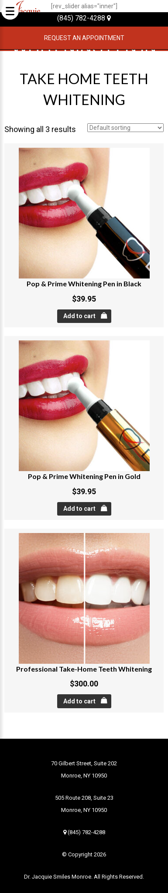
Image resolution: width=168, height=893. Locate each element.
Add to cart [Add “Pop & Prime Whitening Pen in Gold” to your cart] (79, 508)
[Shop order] (125, 127)
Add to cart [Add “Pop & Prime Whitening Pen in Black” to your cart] (79, 315)
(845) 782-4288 (84, 18)
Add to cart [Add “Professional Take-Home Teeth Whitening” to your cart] (79, 701)
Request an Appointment (84, 37)
